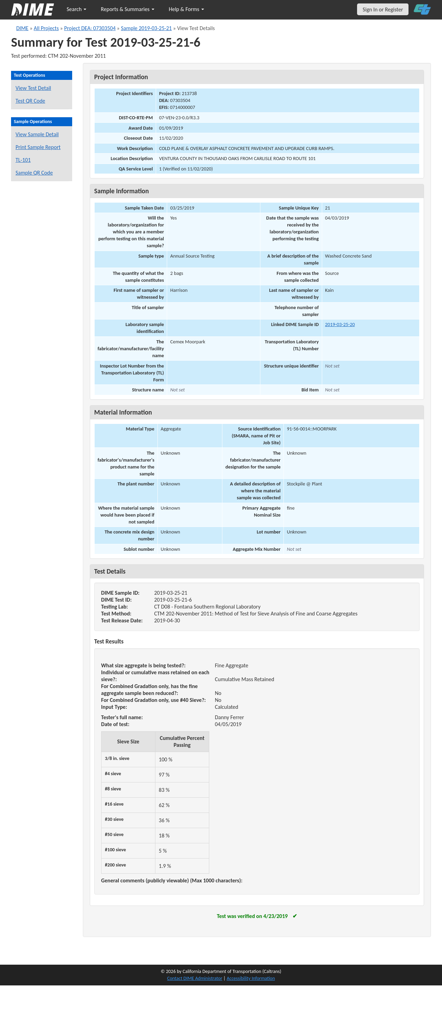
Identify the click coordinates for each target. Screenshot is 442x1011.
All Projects (46, 28)
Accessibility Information (251, 978)
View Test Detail (33, 88)
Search (76, 9)
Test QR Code (30, 101)
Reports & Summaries (127, 9)
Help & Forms (186, 9)
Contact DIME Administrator (194, 978)
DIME (22, 28)
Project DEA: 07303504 (90, 28)
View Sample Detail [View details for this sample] (37, 134)
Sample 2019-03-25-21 (146, 28)
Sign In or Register (383, 9)
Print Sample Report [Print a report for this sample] (38, 147)
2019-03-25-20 (340, 324)
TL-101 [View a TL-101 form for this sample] (23, 160)
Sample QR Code (34, 172)
